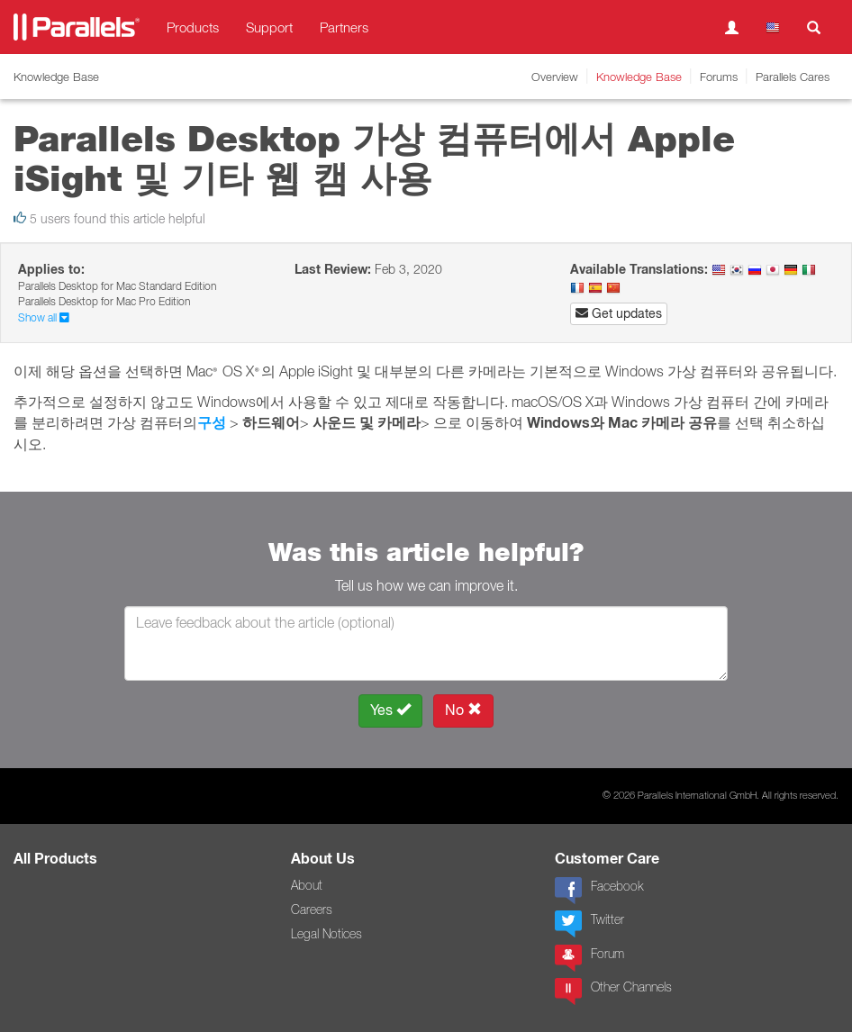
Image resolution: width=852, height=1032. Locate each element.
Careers (311, 909)
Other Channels (613, 991)
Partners (344, 27)
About (306, 885)
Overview (554, 76)
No (463, 710)
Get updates (619, 313)
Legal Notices (326, 934)
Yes (390, 710)
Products (193, 27)
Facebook (599, 890)
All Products (55, 858)
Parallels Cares (792, 76)
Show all (43, 317)
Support (269, 27)
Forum (589, 958)
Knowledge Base (639, 76)
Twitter (589, 923)
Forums (719, 76)
